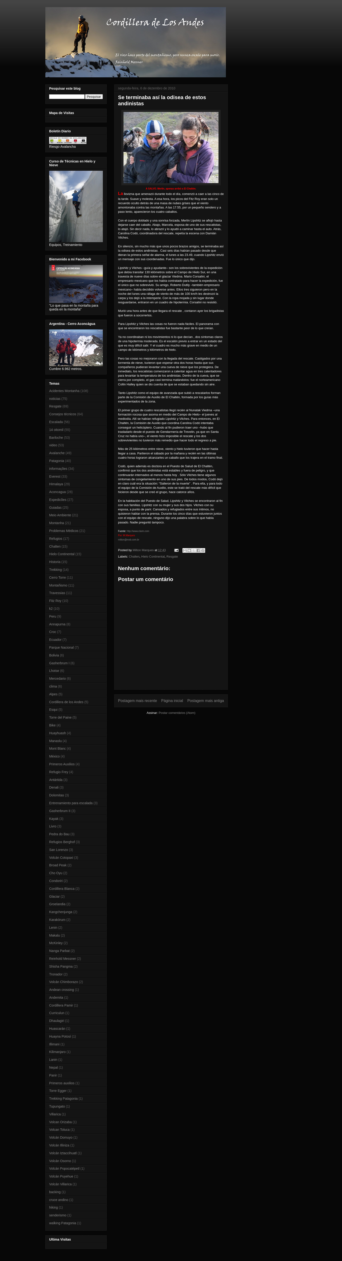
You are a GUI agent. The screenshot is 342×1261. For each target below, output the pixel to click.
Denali (54, 787)
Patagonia (56, 461)
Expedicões (57, 500)
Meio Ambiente (60, 515)
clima (53, 686)
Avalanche (57, 453)
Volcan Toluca (59, 1130)
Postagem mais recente (137, 701)
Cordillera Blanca (62, 889)
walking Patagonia (62, 1223)
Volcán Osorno (60, 1161)
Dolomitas (56, 795)
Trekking (55, 570)
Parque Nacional (61, 647)
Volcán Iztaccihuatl (63, 1153)
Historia (54, 562)
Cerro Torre (57, 577)
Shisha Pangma (61, 966)
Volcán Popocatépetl (64, 1168)
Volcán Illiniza (59, 1145)
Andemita (56, 997)
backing (55, 1192)
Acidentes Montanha (64, 391)
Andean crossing (61, 990)
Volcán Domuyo (60, 1137)
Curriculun (56, 1013)
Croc (52, 632)
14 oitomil (56, 430)
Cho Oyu (55, 873)
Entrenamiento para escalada (71, 803)
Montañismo (58, 585)
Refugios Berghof (62, 842)
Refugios (55, 538)
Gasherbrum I (59, 663)
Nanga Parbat (59, 951)
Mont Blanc (57, 748)
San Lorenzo (58, 850)
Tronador (55, 974)
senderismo (57, 1215)
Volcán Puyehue (61, 1176)
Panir (53, 1075)
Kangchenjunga (60, 912)
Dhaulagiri (56, 1021)
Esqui (53, 709)
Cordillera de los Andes (66, 702)
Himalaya (56, 484)
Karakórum (57, 920)
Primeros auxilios (62, 1083)
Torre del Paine (60, 717)
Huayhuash (57, 733)
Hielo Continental (153, 556)
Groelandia (57, 904)
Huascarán (57, 1028)
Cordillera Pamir (61, 1005)
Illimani (54, 1044)
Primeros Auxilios (62, 764)
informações (58, 469)
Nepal (53, 1067)
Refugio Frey (58, 772)
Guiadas (55, 507)
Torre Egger (57, 1091)
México (54, 756)
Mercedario (57, 678)
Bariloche (56, 437)
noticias (54, 399)
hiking (53, 1207)
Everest (54, 476)
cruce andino (58, 1200)
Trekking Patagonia (63, 1098)
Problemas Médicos (63, 531)
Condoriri (56, 881)
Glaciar (54, 896)
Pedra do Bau (59, 834)
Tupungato (57, 1106)
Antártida (55, 780)
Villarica (55, 1114)
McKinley (56, 943)
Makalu (54, 935)
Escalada (56, 422)
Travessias (57, 593)
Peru (52, 616)
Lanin (53, 1060)
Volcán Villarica (60, 1184)
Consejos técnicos (62, 414)
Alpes (53, 694)
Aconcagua (57, 492)
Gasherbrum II (59, 811)
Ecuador (55, 640)
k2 (51, 608)
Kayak (53, 819)
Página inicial (172, 701)
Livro (52, 826)
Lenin (53, 927)
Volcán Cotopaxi (61, 857)
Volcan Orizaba (60, 1122)
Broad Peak (57, 865)
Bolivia (54, 655)
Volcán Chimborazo (63, 982)
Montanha (56, 523)
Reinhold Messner (62, 959)
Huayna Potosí (60, 1036)
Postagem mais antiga (205, 701)
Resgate (172, 556)
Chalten (134, 556)
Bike (52, 725)
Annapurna (57, 624)
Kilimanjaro (57, 1052)
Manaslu (55, 741)
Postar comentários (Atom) (177, 713)
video (53, 445)
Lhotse (54, 671)
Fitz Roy (55, 601)
